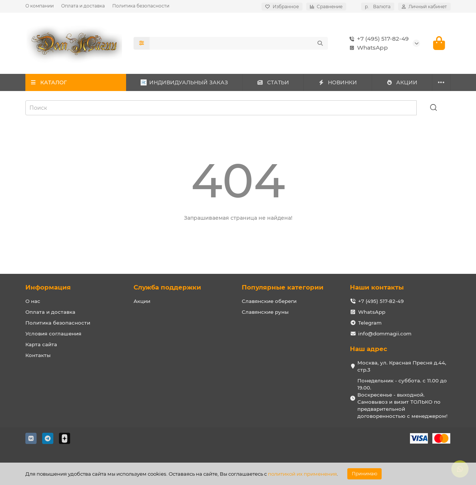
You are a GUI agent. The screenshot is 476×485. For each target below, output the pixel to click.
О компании (39, 6)
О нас (32, 301)
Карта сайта (41, 344)
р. (378, 6)
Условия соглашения (53, 334)
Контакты (38, 355)
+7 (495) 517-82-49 (378, 39)
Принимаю (364, 473)
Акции (142, 301)
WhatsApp (367, 48)
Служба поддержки (167, 287)
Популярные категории (282, 287)
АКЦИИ (402, 82)
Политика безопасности (140, 6)
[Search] (239, 43)
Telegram (370, 323)
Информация (48, 287)
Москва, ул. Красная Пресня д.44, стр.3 (401, 366)
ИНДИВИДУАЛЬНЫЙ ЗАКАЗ (184, 82)
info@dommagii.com (384, 334)
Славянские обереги (269, 301)
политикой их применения (302, 474)
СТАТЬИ (273, 82)
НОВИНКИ (337, 82)
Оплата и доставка (83, 6)
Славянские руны (265, 312)
